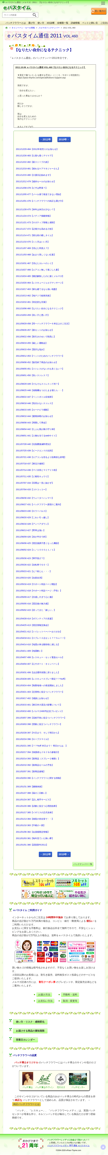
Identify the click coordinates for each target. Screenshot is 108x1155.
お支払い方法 (45, 1001)
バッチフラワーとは (16, 23)
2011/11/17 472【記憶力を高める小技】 (35, 229)
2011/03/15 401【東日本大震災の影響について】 (39, 705)
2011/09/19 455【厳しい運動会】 (31, 343)
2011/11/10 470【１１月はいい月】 (33, 242)
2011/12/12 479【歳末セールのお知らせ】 (36, 181)
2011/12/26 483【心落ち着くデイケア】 (35, 155)
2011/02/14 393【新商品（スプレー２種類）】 (38, 758)
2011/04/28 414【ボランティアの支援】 (35, 618)
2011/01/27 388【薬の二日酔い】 (31, 793)
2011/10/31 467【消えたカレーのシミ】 (35, 263)
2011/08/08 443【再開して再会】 (31, 422)
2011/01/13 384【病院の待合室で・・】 (35, 819)
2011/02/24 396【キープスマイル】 (33, 739)
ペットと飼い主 (90, 23)
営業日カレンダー (25, 1039)
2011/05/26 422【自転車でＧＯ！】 (33, 565)
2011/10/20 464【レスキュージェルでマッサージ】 (40, 283)
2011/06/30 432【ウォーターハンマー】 (35, 498)
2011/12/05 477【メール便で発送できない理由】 (39, 194)
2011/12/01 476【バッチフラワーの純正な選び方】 (40, 201)
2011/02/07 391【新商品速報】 (30, 771)
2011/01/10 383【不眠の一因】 (30, 825)
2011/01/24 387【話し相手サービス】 (34, 799)
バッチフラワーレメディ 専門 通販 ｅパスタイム (68, 1145)
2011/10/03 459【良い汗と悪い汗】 (33, 315)
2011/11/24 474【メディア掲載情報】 (34, 216)
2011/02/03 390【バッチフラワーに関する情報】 (39, 778)
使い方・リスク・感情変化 (30, 1022)
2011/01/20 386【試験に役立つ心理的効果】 (37, 806)
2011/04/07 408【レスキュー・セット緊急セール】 (40, 657)
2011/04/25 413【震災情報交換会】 (33, 625)
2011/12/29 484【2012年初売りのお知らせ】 (37, 149)
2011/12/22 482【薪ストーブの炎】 (33, 162)
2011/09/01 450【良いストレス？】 (33, 375)
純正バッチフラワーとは (26, 1104)
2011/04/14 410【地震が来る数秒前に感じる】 (38, 644)
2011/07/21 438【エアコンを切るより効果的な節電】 (41, 457)
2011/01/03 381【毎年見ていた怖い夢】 (35, 838)
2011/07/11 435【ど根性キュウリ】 (33, 476)
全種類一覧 (62, 23)
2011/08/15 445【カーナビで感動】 (33, 410)
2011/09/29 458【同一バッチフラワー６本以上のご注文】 (43, 323)
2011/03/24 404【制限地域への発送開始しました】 (40, 685)
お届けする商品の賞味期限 (30, 1030)
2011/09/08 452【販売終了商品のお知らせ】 (37, 362)
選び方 (31, 23)
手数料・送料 (70, 994)
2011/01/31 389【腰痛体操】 (29, 786)
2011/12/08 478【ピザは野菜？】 (31, 188)
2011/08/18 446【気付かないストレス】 (35, 403)
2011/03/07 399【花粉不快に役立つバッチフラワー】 (41, 718)
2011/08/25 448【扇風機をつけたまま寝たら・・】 (40, 390)
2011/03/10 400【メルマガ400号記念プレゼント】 (40, 711)
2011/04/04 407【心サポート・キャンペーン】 (38, 664)
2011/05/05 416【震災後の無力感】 (33, 603)
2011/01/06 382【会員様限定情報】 (33, 832)
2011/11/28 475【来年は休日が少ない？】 (36, 209)
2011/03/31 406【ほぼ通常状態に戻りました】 (38, 672)
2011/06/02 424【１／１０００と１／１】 (36, 550)
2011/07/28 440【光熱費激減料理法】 (34, 444)
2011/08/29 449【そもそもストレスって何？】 (38, 384)
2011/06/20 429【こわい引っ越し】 (33, 517)
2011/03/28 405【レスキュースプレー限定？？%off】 (41, 679)
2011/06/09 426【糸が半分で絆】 (31, 537)
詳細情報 (75, 23)
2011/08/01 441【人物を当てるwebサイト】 (37, 435)
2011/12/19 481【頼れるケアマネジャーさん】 (38, 168)
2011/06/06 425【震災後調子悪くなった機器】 (38, 543)
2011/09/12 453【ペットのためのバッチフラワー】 (40, 356)
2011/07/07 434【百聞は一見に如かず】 (35, 483)
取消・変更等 (70, 1001)
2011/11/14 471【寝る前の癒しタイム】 (35, 235)
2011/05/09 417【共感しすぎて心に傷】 (35, 597)
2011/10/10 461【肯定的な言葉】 (31, 302)
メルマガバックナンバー (49, 28)
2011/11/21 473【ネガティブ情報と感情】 (36, 222)
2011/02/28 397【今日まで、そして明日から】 (38, 733)
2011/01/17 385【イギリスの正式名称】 (35, 812)
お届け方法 (44, 994)
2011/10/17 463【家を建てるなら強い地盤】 (37, 289)
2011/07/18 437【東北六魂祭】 (30, 463)
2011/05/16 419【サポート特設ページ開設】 (37, 584)
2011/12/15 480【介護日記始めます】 (34, 175)
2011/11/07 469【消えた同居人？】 (33, 248)
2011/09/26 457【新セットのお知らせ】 (35, 330)
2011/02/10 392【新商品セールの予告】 (35, 765)
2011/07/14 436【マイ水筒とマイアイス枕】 (37, 470)
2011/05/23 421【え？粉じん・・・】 (34, 571)
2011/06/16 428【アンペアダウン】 (33, 524)
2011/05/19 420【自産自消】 (29, 578)
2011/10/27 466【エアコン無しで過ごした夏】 (38, 270)
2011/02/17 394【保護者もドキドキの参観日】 (38, 752)
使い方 (40, 23)
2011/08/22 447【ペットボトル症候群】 (35, 397)
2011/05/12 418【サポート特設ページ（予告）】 (39, 590)
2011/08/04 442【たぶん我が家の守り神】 (36, 429)
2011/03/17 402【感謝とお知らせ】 (33, 698)
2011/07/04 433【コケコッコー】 (31, 489)
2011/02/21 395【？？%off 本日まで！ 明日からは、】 (42, 746)
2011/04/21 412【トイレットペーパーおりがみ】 (39, 631)
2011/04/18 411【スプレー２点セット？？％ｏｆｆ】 (41, 638)
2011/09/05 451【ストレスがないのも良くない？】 (40, 369)
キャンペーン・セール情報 (23, 28)
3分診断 (51, 23)
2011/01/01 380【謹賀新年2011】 (32, 845)
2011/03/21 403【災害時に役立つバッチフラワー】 (40, 692)
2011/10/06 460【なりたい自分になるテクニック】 (40, 308)
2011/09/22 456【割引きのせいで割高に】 (36, 336)
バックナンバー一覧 (82, 864)
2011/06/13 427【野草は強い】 (30, 530)
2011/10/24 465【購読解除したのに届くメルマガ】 (40, 276)
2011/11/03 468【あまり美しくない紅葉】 (36, 254)
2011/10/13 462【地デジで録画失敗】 (34, 295)
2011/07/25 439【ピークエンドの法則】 (35, 450)
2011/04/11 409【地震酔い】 (29, 651)
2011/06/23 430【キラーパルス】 (31, 511)
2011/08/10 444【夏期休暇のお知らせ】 (35, 416)
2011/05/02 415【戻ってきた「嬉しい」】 (36, 610)
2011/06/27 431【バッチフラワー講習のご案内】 (39, 504)
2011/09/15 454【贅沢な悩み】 (30, 349)
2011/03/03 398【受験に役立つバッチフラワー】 (39, 724)
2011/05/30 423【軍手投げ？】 (30, 558)
